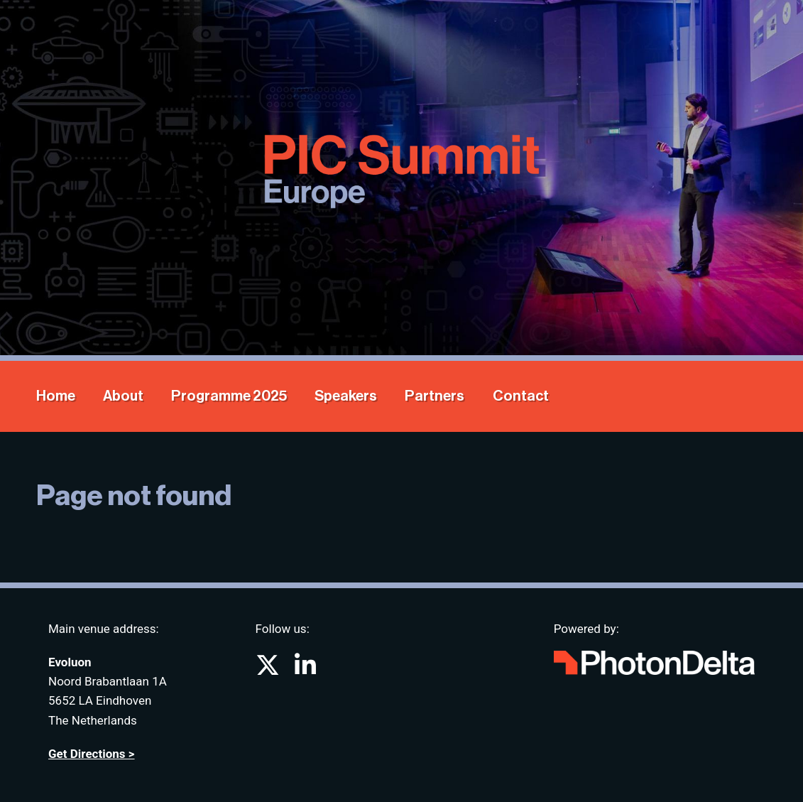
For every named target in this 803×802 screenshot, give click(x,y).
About (123, 396)
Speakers (346, 396)
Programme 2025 (229, 396)
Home (55, 396)
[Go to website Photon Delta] (654, 660)
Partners (434, 396)
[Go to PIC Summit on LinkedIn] (305, 670)
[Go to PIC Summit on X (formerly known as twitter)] (269, 670)
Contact (521, 396)
